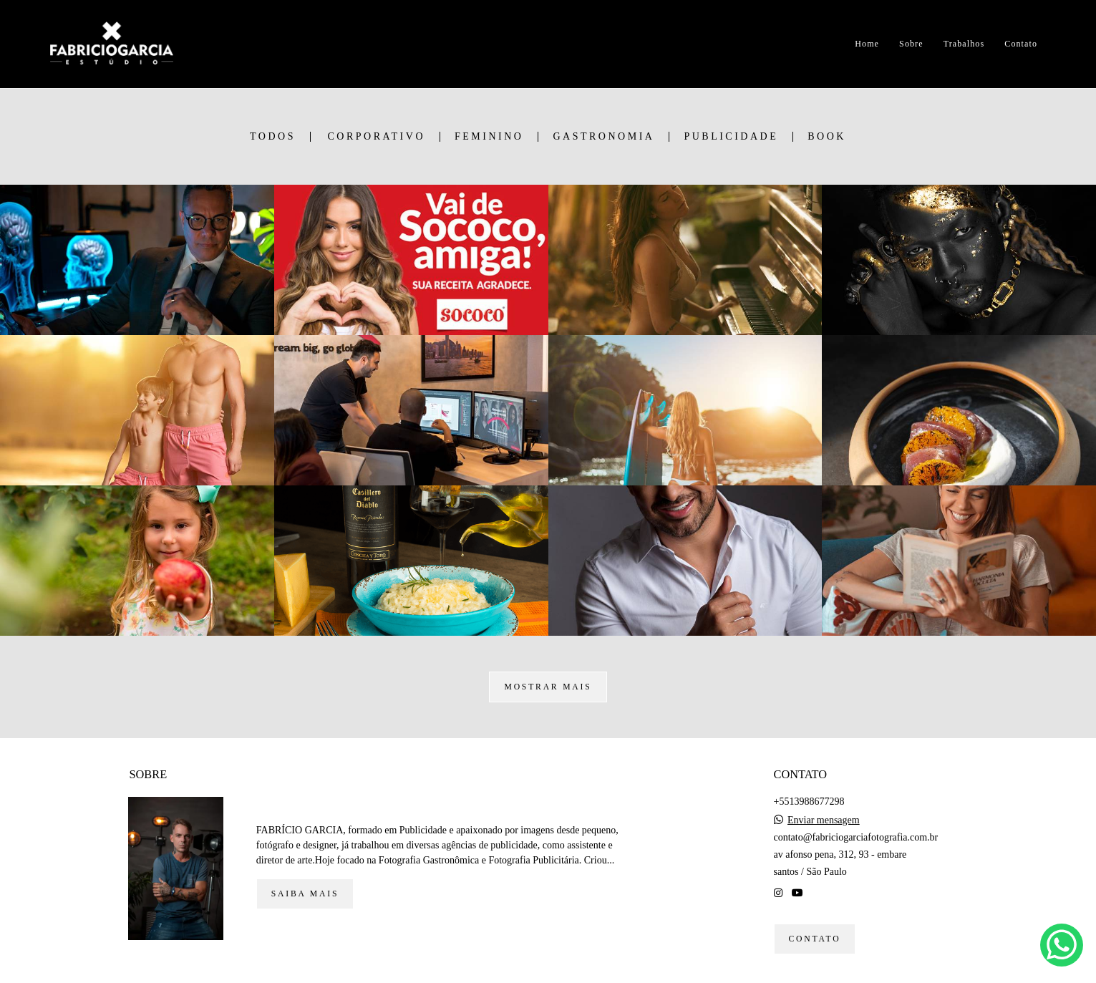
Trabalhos (964, 44)
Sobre (911, 44)
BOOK (827, 137)
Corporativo (376, 137)
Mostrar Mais (547, 687)
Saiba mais (305, 894)
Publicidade (731, 137)
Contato (1020, 44)
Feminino (489, 137)
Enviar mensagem (823, 820)
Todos (273, 137)
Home (867, 44)
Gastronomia (603, 137)
